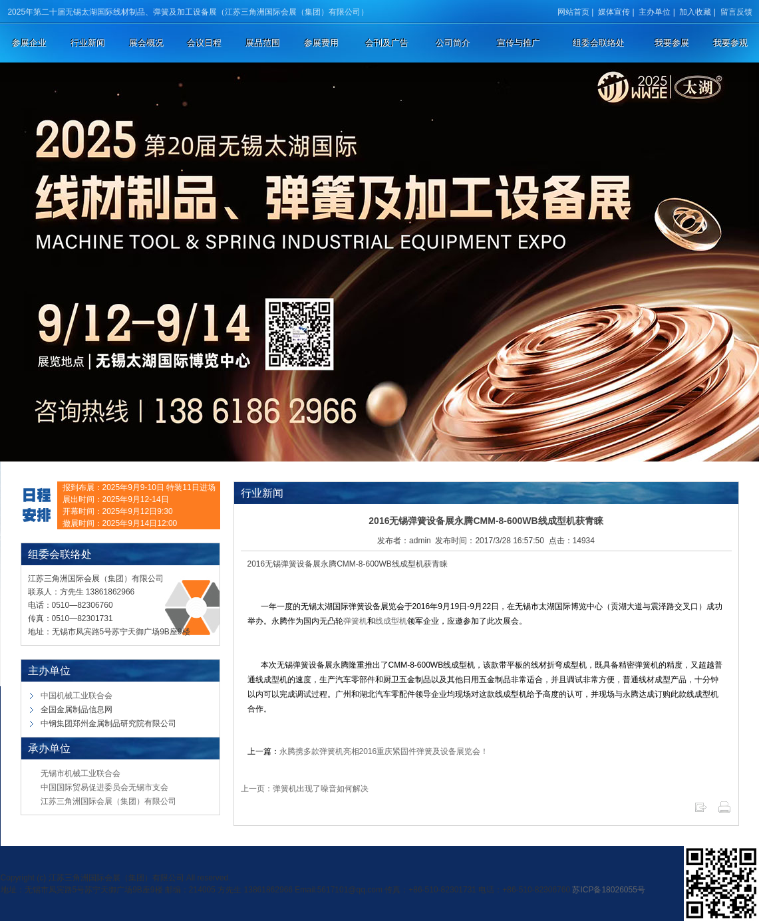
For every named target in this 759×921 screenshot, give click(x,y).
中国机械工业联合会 (76, 695)
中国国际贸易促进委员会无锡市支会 (104, 787)
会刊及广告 (386, 43)
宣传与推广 (518, 43)
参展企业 (29, 43)
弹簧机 (355, 621)
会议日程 (204, 43)
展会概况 (146, 43)
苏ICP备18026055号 (608, 889)
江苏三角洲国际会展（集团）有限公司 (108, 801)
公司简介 (453, 43)
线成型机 (391, 621)
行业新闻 (88, 43)
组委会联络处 (599, 43)
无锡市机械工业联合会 (80, 773)
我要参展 (672, 43)
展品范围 (262, 43)
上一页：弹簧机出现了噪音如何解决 (305, 788)
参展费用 (321, 43)
